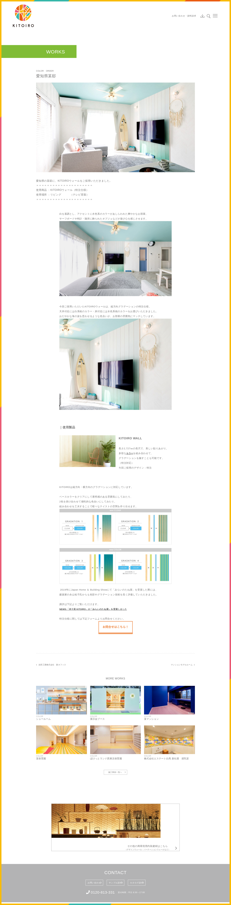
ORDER (50, 71)
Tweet (192, 889)
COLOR (40, 71)
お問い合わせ (83, 857)
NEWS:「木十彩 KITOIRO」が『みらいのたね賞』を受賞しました (97, 609)
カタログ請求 (147, 857)
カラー (130, 453)
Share (210, 889)
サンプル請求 (115, 857)
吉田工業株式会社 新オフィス (52, 665)
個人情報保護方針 (42, 896)
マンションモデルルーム (181, 665)
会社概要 (17, 896)
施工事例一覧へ (115, 773)
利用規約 (28, 896)
